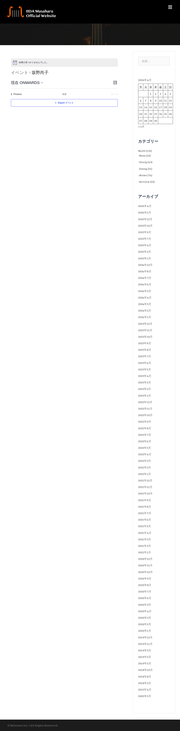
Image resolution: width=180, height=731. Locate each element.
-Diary (142, 162)
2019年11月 (145, 644)
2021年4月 (144, 533)
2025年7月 (144, 238)
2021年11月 (145, 487)
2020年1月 (144, 630)
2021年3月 (144, 539)
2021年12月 (145, 480)
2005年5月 (144, 696)
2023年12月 (145, 323)
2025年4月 (144, 245)
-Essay (142, 168)
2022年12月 (145, 402)
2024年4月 (145, 297)
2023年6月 (144, 363)
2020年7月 (144, 591)
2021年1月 (144, 552)
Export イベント (66, 103)
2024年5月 (144, 291)
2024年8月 (144, 271)
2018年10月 (145, 670)
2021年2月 (144, 546)
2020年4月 (145, 611)
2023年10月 (145, 336)
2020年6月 (144, 598)
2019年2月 (144, 663)
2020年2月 (144, 624)
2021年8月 (144, 506)
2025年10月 (145, 225)
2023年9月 (144, 343)
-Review (144, 181)
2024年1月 (144, 317)
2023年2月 (144, 389)
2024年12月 (145, 265)
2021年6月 (144, 519)
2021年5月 (144, 526)
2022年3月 (144, 460)
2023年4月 (144, 376)
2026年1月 (144, 212)
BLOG (141, 151)
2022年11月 (145, 408)
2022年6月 (144, 441)
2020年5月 (144, 604)
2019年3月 (144, 657)
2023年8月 (144, 349)
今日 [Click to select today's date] (64, 94)
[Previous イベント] (16, 94)
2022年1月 (144, 474)
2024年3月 (144, 304)
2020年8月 (144, 585)
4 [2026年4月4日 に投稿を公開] (165, 94)
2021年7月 (144, 513)
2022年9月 (144, 421)
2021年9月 (144, 500)
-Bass (142, 155)
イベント (19, 72)
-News (142, 175)
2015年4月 (144, 689)
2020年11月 (145, 565)
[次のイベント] (114, 94)
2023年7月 (144, 356)
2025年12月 (145, 219)
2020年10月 (145, 572)
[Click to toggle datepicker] (27, 83)
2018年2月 (144, 683)
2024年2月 (144, 310)
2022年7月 (144, 434)
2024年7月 (144, 278)
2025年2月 (144, 251)
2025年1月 (144, 258)
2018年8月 (144, 676)
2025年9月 (144, 232)
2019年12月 (145, 637)
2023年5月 (144, 369)
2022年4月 (144, 454)
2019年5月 (144, 650)
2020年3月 (144, 617)
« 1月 (141, 126)
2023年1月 (144, 395)
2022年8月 (144, 428)
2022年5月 (144, 447)
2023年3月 (144, 382)
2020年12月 (145, 559)
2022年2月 (144, 467)
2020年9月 (144, 578)
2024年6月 (144, 284)
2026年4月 (145, 206)
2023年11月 (145, 330)
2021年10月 (145, 493)
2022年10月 (145, 415)
